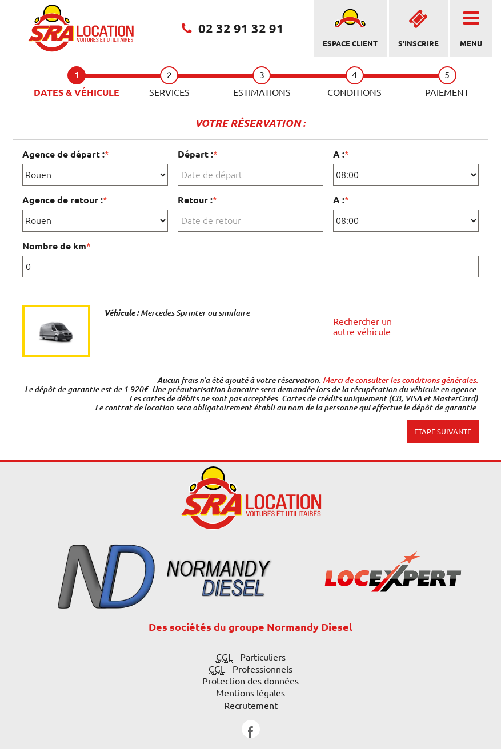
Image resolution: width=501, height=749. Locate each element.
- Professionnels (250, 669)
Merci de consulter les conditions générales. (400, 380)
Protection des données (250, 681)
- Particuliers (251, 657)
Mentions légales (250, 693)
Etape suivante (442, 432)
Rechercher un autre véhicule (362, 326)
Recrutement (251, 705)
